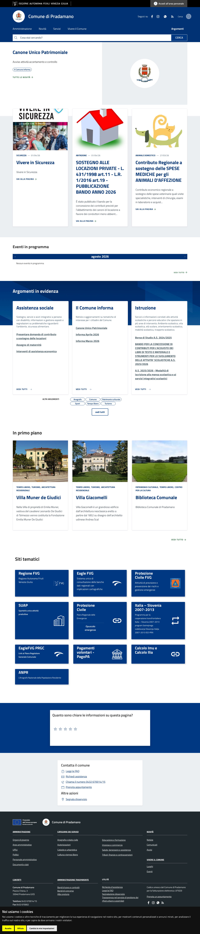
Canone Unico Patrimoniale (40, 52)
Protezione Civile (86, 607)
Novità (150, 831)
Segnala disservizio (76, 799)
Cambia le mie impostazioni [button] (41, 928)
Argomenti (177, 29)
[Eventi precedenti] (15, 256)
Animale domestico (145, 155)
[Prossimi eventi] (185, 256)
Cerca (179, 38)
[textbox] (99, 729)
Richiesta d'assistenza (112, 887)
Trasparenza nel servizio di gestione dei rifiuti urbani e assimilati (120, 899)
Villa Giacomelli (91, 497)
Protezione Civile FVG (144, 575)
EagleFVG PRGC (31, 648)
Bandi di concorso (65, 890)
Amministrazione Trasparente (73, 879)
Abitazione (81, 155)
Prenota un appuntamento (159, 896)
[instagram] (150, 16)
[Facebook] (144, 16)
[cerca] (183, 16)
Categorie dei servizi (68, 831)
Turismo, (36, 487)
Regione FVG (29, 573)
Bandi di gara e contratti (68, 887)
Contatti (17, 879)
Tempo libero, (23, 487)
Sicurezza (21, 155)
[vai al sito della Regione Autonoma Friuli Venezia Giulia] (42, 3)
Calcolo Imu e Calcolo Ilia (146, 650)
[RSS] (165, 16)
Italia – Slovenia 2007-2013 (148, 607)
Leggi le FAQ (72, 771)
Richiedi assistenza (76, 776)
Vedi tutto (181, 272)
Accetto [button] (8, 928)
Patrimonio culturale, (147, 487)
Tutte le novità (23, 77)
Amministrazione (21, 831)
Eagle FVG (85, 573)
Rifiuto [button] (20, 928)
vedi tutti (100, 412)
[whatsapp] (158, 16)
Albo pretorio (63, 894)
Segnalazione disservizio (113, 894)
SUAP (23, 605)
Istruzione (145, 307)
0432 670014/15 (85, 782)
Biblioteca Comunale (156, 497)
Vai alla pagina (26, 179)
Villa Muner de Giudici (38, 497)
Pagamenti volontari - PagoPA (86, 652)
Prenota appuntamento (79, 787)
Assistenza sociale (34, 307)
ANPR (23, 672)
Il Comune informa (94, 307)
